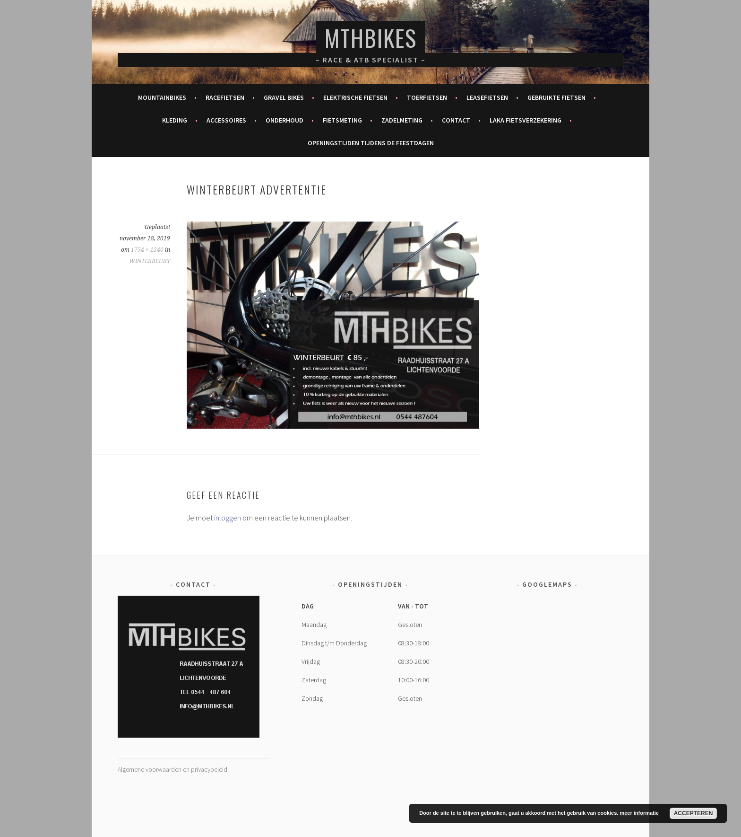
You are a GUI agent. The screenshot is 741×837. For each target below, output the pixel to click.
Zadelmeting (401, 120)
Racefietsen (225, 97)
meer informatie (639, 813)
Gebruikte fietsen (556, 97)
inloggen (227, 517)
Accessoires (226, 120)
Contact (456, 120)
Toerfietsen (427, 97)
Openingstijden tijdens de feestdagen (371, 143)
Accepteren (693, 813)
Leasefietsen (487, 97)
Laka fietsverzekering (525, 120)
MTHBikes (371, 37)
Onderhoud (284, 120)
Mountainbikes (162, 97)
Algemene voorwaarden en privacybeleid (172, 769)
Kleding (174, 120)
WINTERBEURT (149, 261)
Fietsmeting (342, 120)
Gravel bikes (284, 97)
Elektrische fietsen (355, 97)
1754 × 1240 (147, 250)
